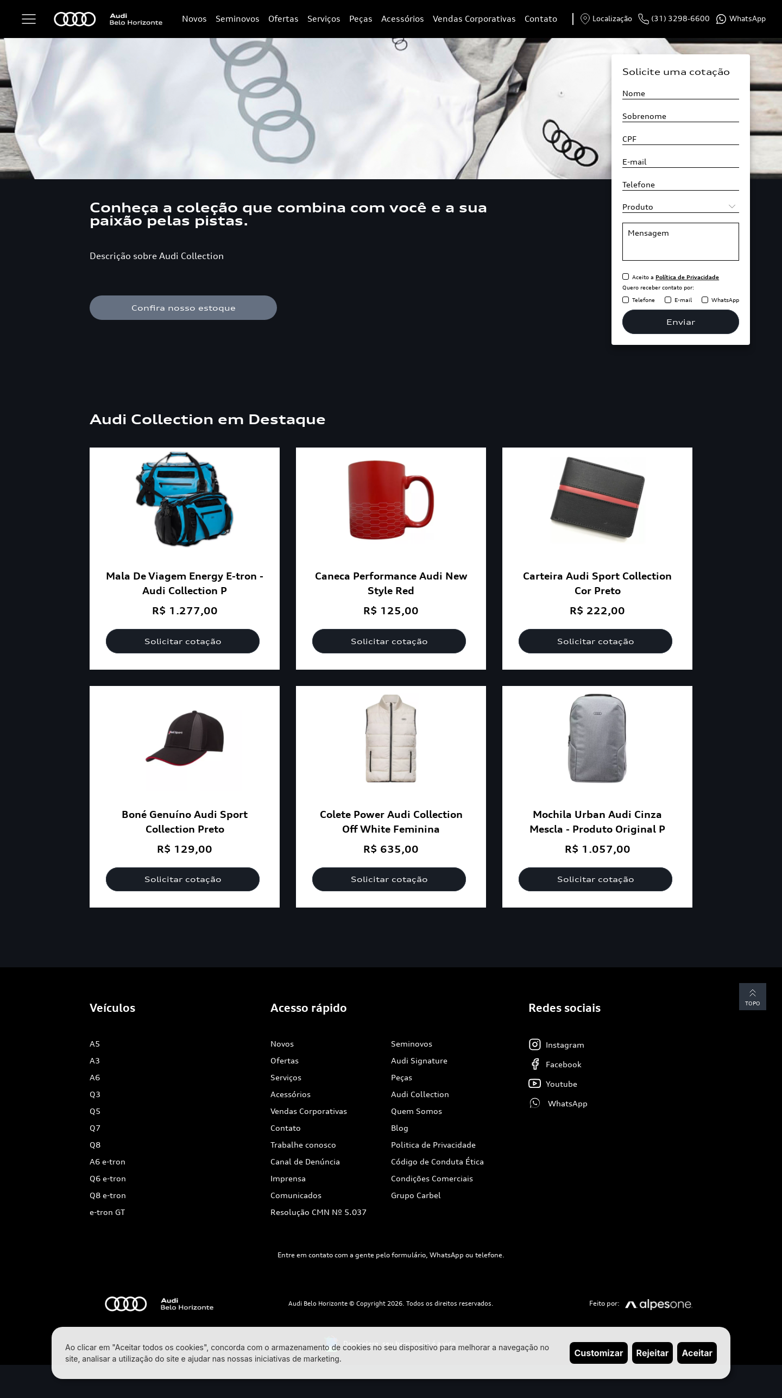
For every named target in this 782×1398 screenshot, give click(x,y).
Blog (399, 1128)
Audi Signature (419, 1061)
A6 (95, 1077)
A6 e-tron (107, 1162)
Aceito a (675, 277)
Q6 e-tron (108, 1178)
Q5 (95, 1111)
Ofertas (283, 19)
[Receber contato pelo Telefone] (625, 300)
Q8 (95, 1145)
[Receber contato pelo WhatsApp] (705, 300)
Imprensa (288, 1178)
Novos (194, 19)
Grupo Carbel (416, 1195)
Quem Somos (416, 1111)
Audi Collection (420, 1094)
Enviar (680, 321)
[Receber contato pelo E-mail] (668, 300)
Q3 (95, 1094)
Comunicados (295, 1195)
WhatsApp (725, 300)
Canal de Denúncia (305, 1162)
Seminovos (238, 19)
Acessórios (402, 19)
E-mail (683, 300)
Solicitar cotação (184, 641)
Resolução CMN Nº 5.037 (318, 1212)
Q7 (95, 1128)
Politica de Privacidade (433, 1145)
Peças (361, 19)
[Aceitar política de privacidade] (625, 277)
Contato (541, 19)
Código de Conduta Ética (437, 1162)
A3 (95, 1061)
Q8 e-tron (108, 1195)
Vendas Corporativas (474, 19)
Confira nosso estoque (185, 307)
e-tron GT (107, 1212)
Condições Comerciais (432, 1178)
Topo (752, 997)
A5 (95, 1044)
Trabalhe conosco (303, 1145)
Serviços (323, 19)
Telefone (643, 300)
